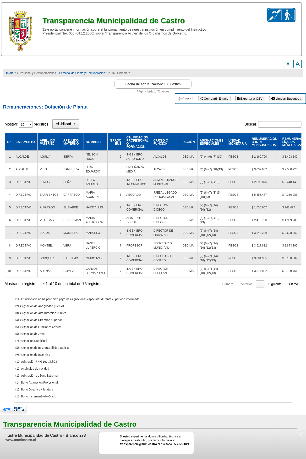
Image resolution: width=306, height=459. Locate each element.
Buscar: (251, 124)
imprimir (189, 98)
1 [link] (203, 284)
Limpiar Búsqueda (286, 98)
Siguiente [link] (275, 284)
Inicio (9, 73)
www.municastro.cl (20, 440)
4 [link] (230, 284)
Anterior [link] (189, 284)
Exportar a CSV (249, 98)
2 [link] (212, 284)
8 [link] (260, 284)
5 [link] (239, 284)
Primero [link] (170, 284)
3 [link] (221, 284)
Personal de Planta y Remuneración (82, 73)
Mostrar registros (26, 124)
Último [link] (293, 284)
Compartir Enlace (214, 98)
